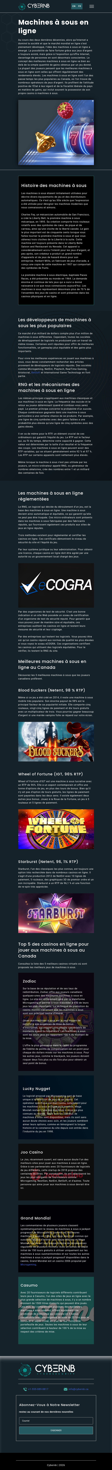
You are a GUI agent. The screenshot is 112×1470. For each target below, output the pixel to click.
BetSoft (35, 372)
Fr (79, 6)
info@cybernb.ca (79, 1389)
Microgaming (28, 1264)
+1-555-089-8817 (38, 1389)
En (74, 6)
